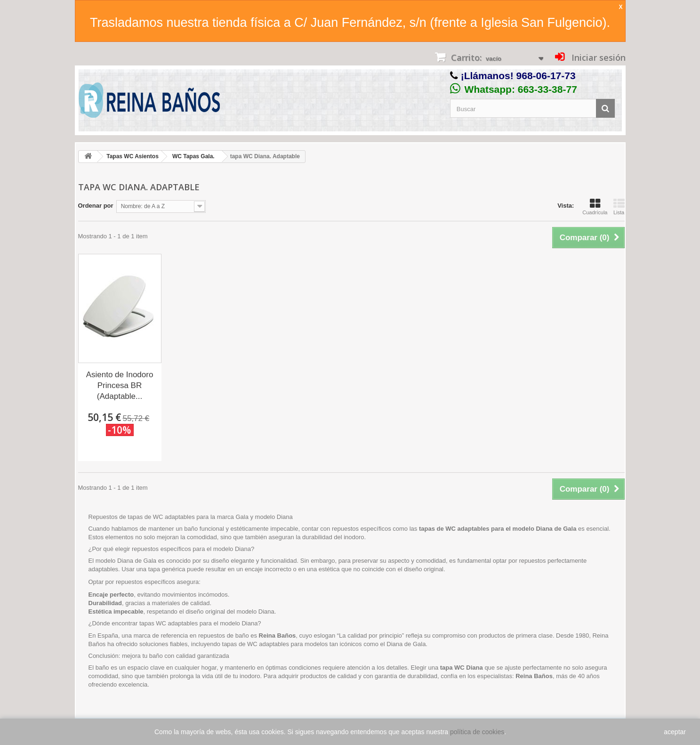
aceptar (675, 732)
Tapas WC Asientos (132, 156)
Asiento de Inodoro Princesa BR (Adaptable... (119, 385)
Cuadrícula (594, 206)
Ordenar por (95, 205)
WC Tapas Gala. (193, 156)
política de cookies (477, 732)
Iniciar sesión (597, 57)
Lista (619, 206)
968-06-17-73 (546, 75)
